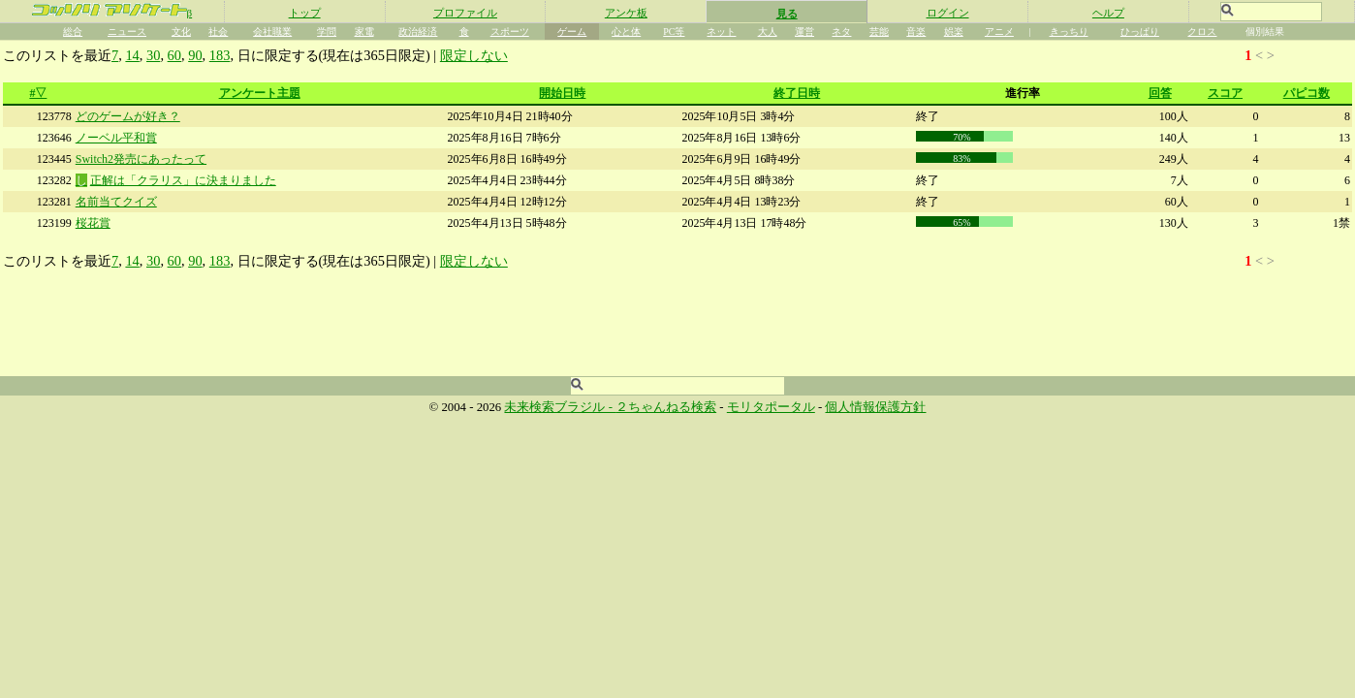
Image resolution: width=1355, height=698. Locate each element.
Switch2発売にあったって (141, 159)
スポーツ (509, 31)
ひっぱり (1139, 31)
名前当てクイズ (116, 201)
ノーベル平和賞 (116, 137)
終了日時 (796, 93)
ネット (721, 31)
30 (153, 55)
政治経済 (417, 31)
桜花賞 (93, 223)
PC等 (673, 31)
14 (132, 55)
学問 (326, 31)
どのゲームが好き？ (128, 116)
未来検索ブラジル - (559, 407)
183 (220, 55)
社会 (218, 31)
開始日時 (562, 93)
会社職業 (272, 31)
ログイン (948, 12)
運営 (804, 31)
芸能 (879, 31)
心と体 (626, 31)
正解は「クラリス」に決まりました (183, 180)
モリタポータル (771, 407)
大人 (767, 31)
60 (174, 55)
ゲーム (571, 31)
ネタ (841, 31)
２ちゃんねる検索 (665, 407)
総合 (72, 31)
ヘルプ (1108, 12)
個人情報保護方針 (875, 407)
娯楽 (953, 31)
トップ (305, 12)
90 (195, 55)
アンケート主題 (259, 93)
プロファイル (465, 12)
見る (787, 13)
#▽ (38, 93)
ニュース (127, 31)
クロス (1201, 31)
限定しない (474, 55)
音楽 (916, 31)
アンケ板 (626, 12)
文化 (181, 31)
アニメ (999, 31)
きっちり (1069, 31)
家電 (364, 31)
